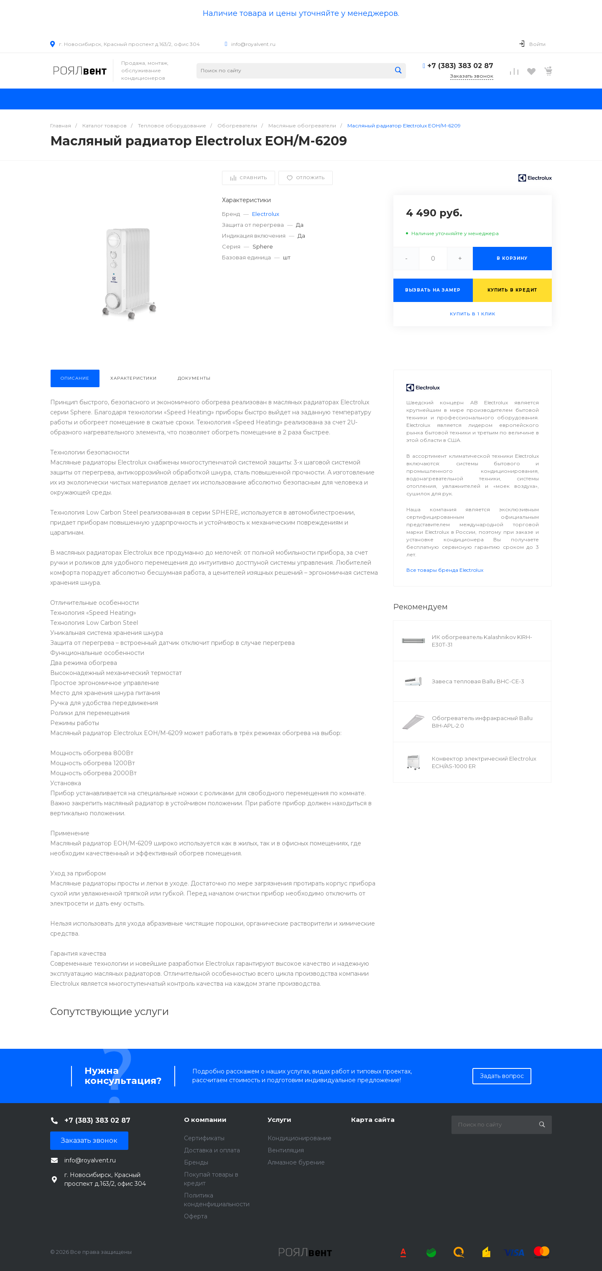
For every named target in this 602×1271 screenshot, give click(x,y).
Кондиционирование (300, 1138)
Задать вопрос (502, 1076)
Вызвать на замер (433, 290)
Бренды (196, 1162)
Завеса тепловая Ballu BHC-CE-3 (478, 681)
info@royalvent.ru (253, 44)
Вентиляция (286, 1150)
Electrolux (265, 214)
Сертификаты (204, 1138)
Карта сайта (373, 1120)
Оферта (195, 1216)
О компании (205, 1120)
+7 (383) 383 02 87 (460, 66)
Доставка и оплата (212, 1150)
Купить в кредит (512, 290)
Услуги (279, 1120)
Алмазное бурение (296, 1162)
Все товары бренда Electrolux (444, 570)
